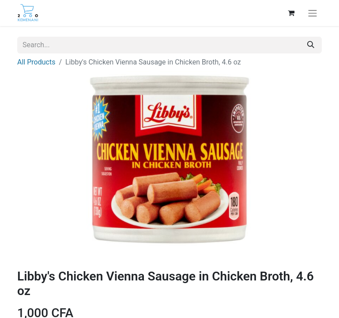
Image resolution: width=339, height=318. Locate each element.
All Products (36, 62)
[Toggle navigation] (312, 13)
